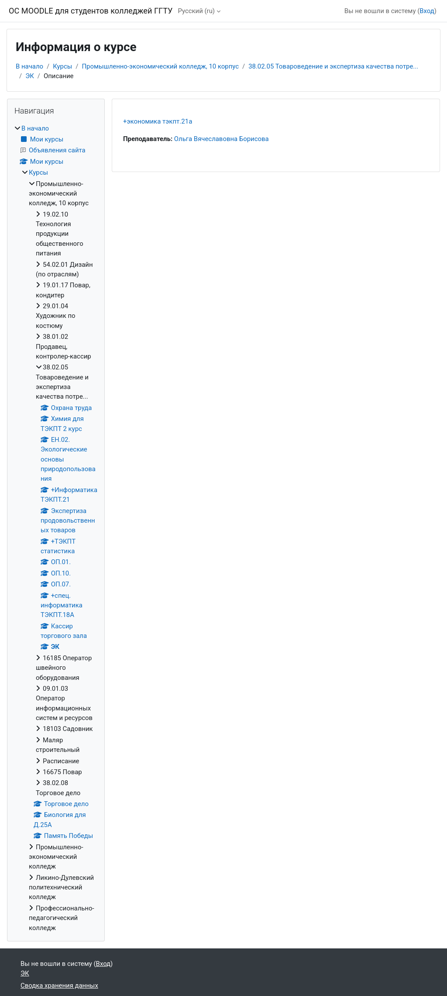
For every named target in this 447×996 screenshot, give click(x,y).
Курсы (62, 66)
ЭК (29, 76)
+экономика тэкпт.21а (157, 121)
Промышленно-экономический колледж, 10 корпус (160, 66)
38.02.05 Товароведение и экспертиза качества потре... (333, 66)
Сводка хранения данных (59, 985)
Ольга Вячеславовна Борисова (221, 139)
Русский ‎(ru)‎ (196, 11)
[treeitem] (55, 528)
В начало (29, 66)
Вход (426, 11)
